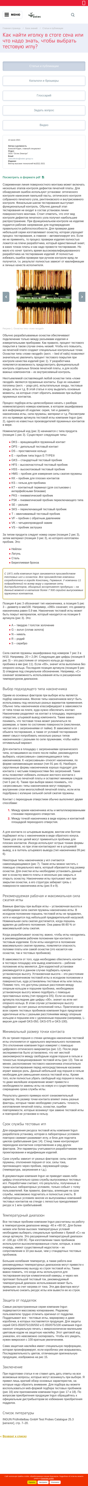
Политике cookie (47, 1478)
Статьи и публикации (44, 66)
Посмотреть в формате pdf (23, 177)
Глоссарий (44, 95)
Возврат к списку (15, 1436)
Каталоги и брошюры (44, 80)
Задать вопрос (44, 110)
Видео (44, 125)
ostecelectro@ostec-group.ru (20, 159)
